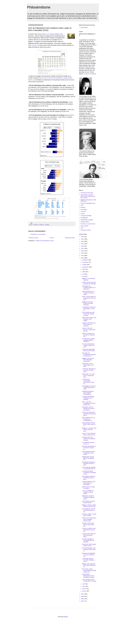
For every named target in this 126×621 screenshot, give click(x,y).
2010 (82, 594)
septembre (85, 267)
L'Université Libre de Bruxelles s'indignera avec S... (88, 560)
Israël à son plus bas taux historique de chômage (89, 283)
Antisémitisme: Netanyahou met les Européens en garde (88, 576)
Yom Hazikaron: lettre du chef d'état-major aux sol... (88, 510)
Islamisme (36, 224)
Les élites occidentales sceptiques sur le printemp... (88, 398)
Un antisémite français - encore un (88, 443)
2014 (82, 250)
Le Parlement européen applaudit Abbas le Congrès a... (88, 340)
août (83, 269)
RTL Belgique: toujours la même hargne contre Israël (89, 387)
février (84, 588)
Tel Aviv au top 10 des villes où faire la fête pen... (88, 524)
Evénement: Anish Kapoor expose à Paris (89, 545)
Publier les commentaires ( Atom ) (45, 240)
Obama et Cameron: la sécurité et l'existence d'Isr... (88, 335)
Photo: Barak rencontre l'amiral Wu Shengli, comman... (88, 314)
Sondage (47, 224)
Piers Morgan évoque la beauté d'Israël (88, 501)
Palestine (41, 224)
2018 (82, 241)
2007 (82, 601)
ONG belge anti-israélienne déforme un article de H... (89, 287)
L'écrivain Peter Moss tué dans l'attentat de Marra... (89, 535)
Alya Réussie (84, 27)
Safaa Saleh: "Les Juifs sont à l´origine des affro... (88, 375)
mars (83, 586)
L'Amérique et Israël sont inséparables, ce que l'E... (88, 308)
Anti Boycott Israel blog (87, 192)
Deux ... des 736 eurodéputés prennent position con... (88, 403)
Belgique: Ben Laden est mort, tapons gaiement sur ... (88, 565)
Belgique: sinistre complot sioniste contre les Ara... (89, 505)
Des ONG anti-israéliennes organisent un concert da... (89, 354)
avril (83, 584)
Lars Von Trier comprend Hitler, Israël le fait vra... (89, 434)
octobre (84, 264)
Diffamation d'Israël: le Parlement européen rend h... (88, 497)
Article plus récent (33, 237)
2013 (82, 253)
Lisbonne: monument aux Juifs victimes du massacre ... (89, 324)
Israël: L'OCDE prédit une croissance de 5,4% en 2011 (89, 298)
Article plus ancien (70, 237)
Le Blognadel (84, 217)
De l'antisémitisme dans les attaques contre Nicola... (88, 453)
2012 (82, 255)
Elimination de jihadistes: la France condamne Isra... (88, 555)
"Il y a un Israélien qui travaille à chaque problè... (88, 492)
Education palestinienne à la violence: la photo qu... (89, 448)
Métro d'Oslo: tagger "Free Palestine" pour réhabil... (89, 319)
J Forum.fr (83, 211)
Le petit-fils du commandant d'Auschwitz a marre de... (88, 381)
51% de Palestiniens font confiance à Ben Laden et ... (89, 549)
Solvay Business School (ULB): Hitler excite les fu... (88, 424)
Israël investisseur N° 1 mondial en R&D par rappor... (88, 293)
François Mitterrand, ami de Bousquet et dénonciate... (88, 483)
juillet (83, 271)
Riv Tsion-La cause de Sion (88, 224)
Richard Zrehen (85, 221)
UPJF (82, 228)
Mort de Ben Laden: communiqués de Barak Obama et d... (89, 570)
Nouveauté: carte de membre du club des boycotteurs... (88, 408)
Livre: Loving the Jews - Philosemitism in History (89, 580)
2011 (82, 258)
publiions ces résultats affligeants (51, 34)
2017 (82, 243)
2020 (82, 236)
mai (83, 276)
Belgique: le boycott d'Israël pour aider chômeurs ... (87, 303)
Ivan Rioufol (84, 209)
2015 (82, 248)
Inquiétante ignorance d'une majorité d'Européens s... (88, 393)
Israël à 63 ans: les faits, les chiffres (88, 487)
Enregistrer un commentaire (37, 234)
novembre (85, 262)
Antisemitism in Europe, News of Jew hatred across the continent (88, 196)
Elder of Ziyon (32, 45)
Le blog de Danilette (86, 215)
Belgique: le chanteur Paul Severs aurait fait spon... (89, 429)
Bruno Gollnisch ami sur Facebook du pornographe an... (88, 419)
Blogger (66, 616)
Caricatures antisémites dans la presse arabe (88, 350)
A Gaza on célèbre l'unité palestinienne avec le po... (88, 530)
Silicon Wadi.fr (84, 226)
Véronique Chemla (86, 230)
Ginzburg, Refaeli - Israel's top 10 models (89, 514)
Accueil (52, 237)
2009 (82, 596)
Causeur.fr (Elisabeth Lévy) (88, 203)
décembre (85, 260)
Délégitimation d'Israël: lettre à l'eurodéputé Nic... (88, 458)
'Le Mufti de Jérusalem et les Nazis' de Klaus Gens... (89, 370)
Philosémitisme (38, 7)
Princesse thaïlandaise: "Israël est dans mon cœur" (88, 345)
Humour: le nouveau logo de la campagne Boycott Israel (89, 519)
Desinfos (83, 207)
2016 (82, 246)
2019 (82, 239)
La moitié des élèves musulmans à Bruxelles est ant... (89, 472)
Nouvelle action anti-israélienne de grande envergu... (88, 438)
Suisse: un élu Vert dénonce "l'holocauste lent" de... (88, 329)
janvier (84, 591)
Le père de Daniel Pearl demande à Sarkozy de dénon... (89, 414)
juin (83, 274)
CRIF (82, 205)
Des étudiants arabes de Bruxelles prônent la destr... (88, 463)
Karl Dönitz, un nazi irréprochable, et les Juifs (88, 365)
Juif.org (83, 213)
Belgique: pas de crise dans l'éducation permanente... (88, 360)
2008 (82, 598)
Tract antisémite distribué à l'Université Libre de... (89, 468)
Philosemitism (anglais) (87, 219)
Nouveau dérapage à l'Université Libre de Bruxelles (88, 540)
